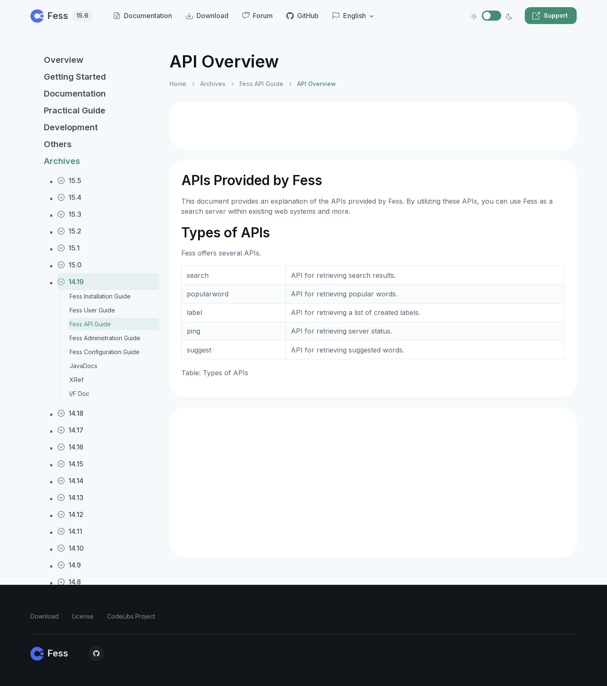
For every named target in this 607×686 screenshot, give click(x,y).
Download (44, 616)
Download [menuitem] (206, 15)
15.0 (69, 265)
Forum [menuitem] (257, 15)
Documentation (75, 94)
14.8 (69, 582)
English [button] (349, 15)
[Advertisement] (373, 126)
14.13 (70, 497)
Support (550, 15)
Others (58, 144)
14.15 (70, 464)
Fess (61, 15)
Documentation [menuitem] (142, 15)
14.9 (69, 565)
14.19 (70, 281)
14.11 (69, 531)
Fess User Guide (92, 310)
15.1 (68, 248)
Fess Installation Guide (100, 296)
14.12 (70, 514)
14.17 (70, 430)
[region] (94, 361)
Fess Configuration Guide (105, 351)
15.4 (69, 197)
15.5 (69, 180)
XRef (76, 379)
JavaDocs (83, 365)
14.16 (70, 447)
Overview (63, 60)
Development (71, 127)
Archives (62, 161)
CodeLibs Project (131, 616)
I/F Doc (79, 393)
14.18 (70, 413)
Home (177, 83)
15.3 (69, 214)
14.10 (70, 548)
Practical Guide (74, 110)
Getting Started (75, 77)
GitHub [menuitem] (302, 15)
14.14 (70, 480)
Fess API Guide (90, 324)
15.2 (69, 231)
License (83, 616)
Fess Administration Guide (105, 338)
